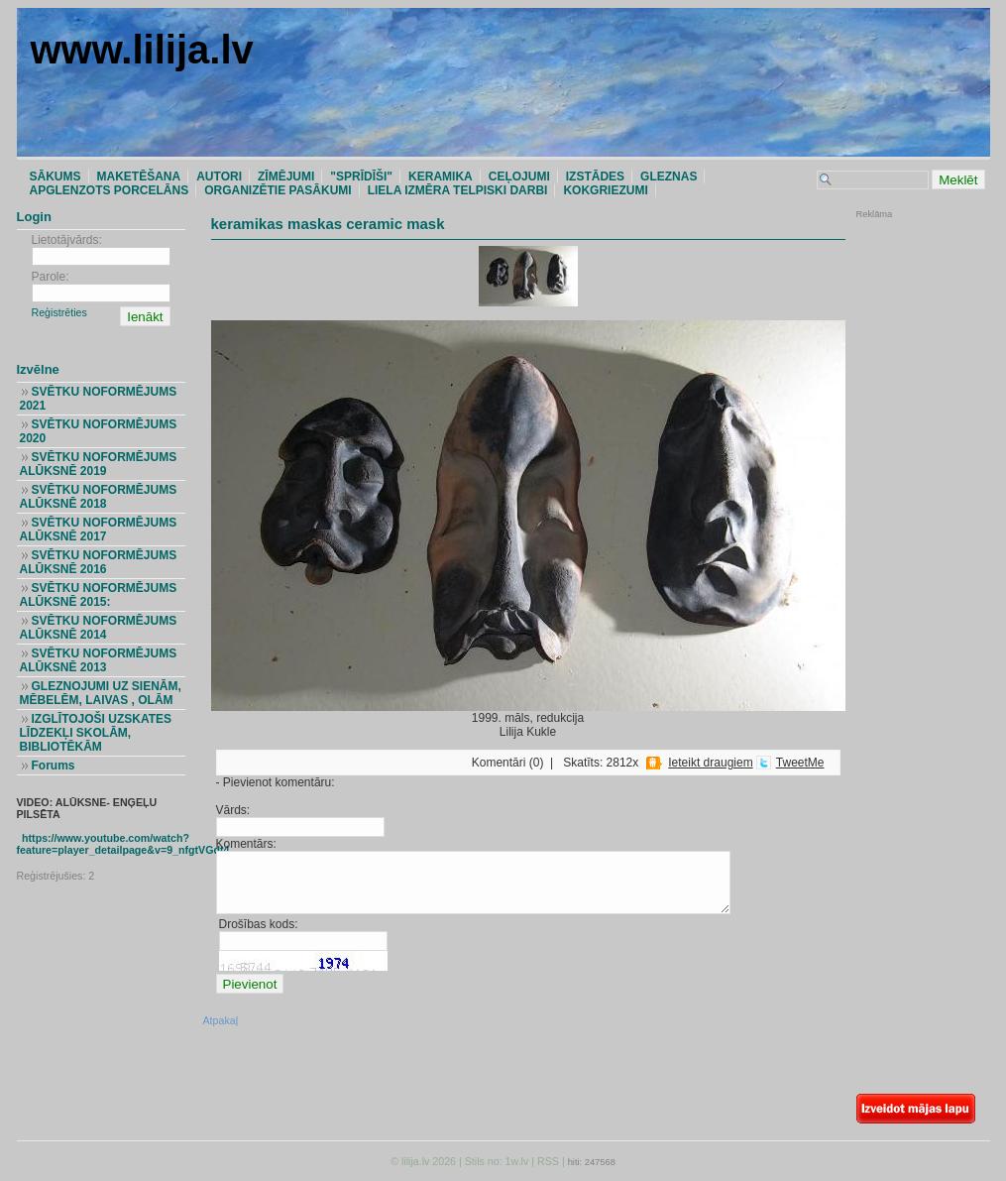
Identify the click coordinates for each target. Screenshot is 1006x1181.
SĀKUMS (55, 176)
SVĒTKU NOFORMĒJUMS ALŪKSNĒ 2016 (98, 562)
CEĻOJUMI (519, 176)
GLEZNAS (668, 176)
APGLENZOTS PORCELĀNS (109, 190)
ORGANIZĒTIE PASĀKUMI (277, 190)
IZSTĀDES (595, 176)
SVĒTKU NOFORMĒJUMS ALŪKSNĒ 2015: (98, 595)
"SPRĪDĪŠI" (361, 176)
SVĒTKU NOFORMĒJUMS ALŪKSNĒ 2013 (98, 660)
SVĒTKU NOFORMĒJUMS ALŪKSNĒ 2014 (98, 628)
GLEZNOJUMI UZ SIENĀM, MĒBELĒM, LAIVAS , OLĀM (100, 693)
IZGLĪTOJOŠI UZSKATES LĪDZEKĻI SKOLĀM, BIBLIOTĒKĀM (96, 733)
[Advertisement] (915, 352)
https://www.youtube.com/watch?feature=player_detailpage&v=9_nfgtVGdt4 (123, 844)
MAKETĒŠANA (139, 176)
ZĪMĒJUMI (286, 176)
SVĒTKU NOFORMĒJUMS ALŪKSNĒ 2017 (98, 529)
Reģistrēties (59, 312)
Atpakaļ (221, 1020)
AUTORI (219, 176)
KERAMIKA (440, 176)
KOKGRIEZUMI (605, 190)
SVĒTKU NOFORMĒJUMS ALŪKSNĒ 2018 (98, 497)
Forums (52, 765)
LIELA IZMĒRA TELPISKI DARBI (458, 190)
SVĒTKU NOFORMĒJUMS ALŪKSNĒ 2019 (98, 464)
